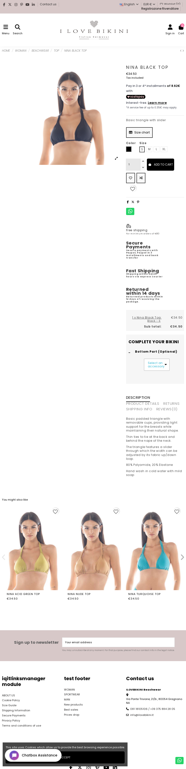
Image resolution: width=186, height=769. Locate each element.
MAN (67, 699)
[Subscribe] (170, 642)
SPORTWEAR (72, 694)
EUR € (149, 4)
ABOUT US (8, 695)
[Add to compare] (140, 178)
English (129, 4)
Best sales (71, 710)
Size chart (139, 132)
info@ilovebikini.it (142, 715)
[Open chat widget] (33, 755)
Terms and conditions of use (21, 725)
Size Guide (9, 705)
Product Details (142, 404)
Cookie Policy (11, 700)
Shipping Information (16, 710)
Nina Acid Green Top (23, 594)
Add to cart (160, 164)
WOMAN (69, 690)
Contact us (48, 4)
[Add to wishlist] (130, 178)
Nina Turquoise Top (144, 594)
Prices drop (71, 715)
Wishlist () (170, 4)
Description (138, 398)
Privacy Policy (11, 720)
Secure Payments (14, 715)
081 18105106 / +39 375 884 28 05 (152, 709)
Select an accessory (156, 364)
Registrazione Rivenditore (160, 9)
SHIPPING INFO (139, 409)
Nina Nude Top (79, 594)
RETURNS (171, 404)
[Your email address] (114, 642)
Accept (65, 757)
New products (73, 704)
